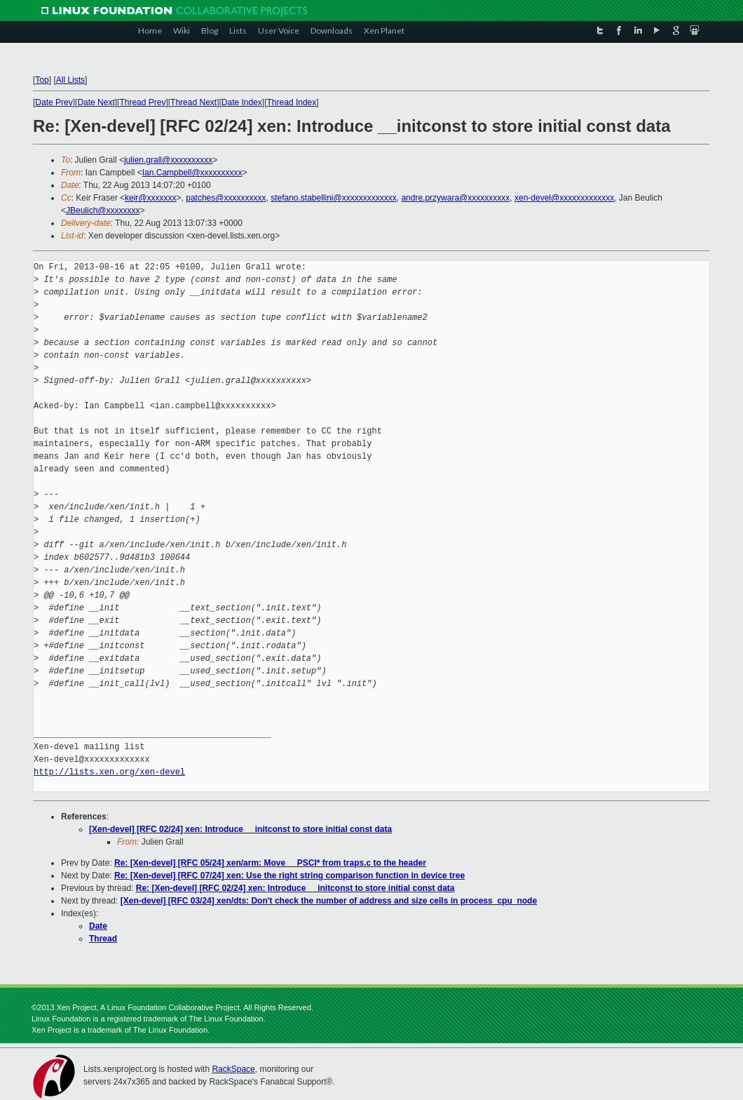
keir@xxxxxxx (151, 198)
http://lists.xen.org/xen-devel (109, 772)
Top (41, 80)
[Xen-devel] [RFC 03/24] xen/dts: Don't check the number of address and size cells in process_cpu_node (329, 901)
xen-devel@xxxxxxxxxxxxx (564, 198)
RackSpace (233, 1069)
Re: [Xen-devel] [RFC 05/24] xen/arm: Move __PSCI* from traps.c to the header (270, 863)
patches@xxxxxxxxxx (226, 198)
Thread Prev (142, 102)
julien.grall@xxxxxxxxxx (168, 160)
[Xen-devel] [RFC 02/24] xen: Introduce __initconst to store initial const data (240, 829)
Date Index (241, 102)
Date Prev (53, 102)
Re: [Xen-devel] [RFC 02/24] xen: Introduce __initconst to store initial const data (295, 888)
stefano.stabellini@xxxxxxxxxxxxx (334, 198)
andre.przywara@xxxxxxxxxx (455, 198)
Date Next (95, 102)
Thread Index (292, 102)
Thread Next (193, 102)
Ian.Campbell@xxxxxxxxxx (192, 172)
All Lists (70, 80)
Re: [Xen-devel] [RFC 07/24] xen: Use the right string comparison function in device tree (289, 875)
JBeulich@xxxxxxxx (103, 210)
